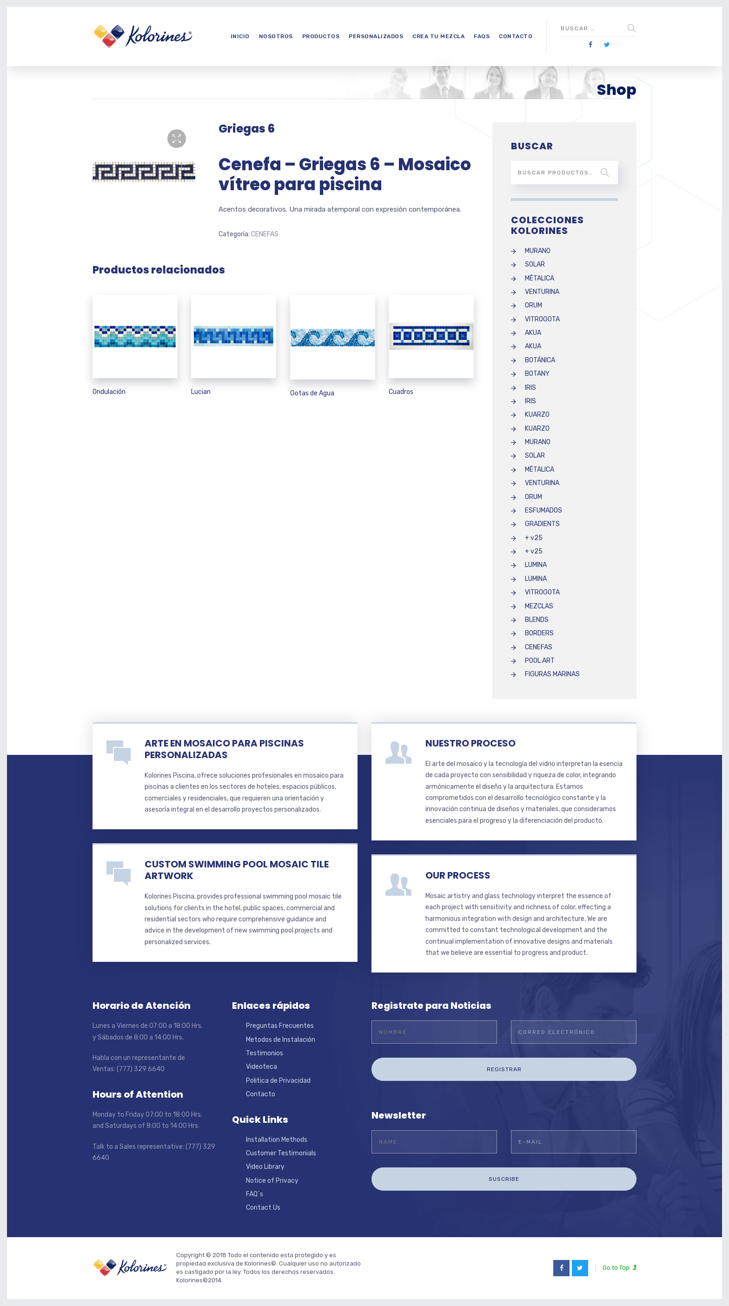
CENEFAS (264, 234)
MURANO (537, 251)
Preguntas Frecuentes (280, 1026)
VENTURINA (542, 292)
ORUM (533, 305)
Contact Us (263, 1208)
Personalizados (376, 36)
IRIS (530, 388)
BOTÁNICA (540, 360)
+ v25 (534, 538)
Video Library (265, 1167)
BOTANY (537, 374)
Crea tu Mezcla (438, 36)
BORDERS (539, 633)
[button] (176, 138)
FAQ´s (254, 1194)
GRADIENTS (542, 524)
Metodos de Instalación (280, 1040)
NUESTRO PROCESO (470, 743)
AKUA (533, 333)
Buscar (605, 172)
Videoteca (261, 1067)
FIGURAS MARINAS (552, 674)
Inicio (240, 36)
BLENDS (537, 620)
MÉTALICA (539, 278)
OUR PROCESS (457, 875)
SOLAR (535, 264)
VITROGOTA (542, 319)
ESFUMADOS (543, 510)
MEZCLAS (539, 606)
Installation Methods (276, 1140)
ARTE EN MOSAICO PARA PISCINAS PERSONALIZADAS (224, 749)
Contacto (515, 36)
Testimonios (264, 1053)
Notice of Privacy (272, 1181)
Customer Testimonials (281, 1153)
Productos (321, 36)
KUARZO (537, 415)
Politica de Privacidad (278, 1081)
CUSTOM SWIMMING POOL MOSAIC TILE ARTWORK (237, 870)
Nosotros (276, 36)
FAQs (482, 36)
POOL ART (540, 661)
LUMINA (536, 565)
